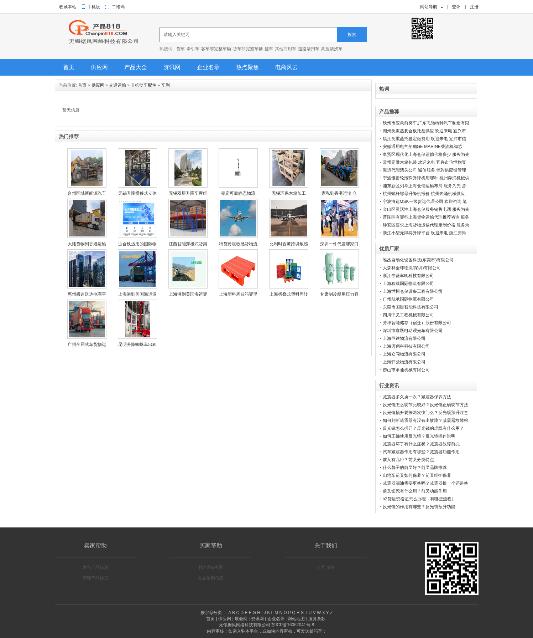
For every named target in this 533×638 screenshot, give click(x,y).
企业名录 (208, 67)
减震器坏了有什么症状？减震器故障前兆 (421, 444)
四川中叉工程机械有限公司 (408, 314)
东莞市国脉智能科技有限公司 (410, 307)
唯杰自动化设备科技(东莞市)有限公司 (418, 259)
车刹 (165, 85)
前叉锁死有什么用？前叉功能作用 (415, 491)
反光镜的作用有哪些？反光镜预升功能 (419, 506)
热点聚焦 (247, 67)
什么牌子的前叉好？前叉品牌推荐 (415, 467)
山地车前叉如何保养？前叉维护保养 (417, 475)
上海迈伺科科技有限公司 (406, 346)
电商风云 (286, 67)
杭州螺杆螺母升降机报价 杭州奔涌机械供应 (424, 193)
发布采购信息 (211, 578)
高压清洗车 (332, 48)
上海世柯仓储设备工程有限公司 (413, 291)
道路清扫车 (308, 48)
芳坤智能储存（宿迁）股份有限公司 (417, 322)
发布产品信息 (95, 567)
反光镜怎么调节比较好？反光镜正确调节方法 (425, 404)
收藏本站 (67, 6)
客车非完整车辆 (216, 48)
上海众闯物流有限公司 (404, 354)
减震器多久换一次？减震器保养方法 (417, 396)
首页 (68, 67)
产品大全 (135, 67)
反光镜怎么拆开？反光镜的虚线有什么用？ (423, 428)
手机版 (93, 6)
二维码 (118, 6)
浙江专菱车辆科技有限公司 (408, 275)
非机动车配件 (143, 85)
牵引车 (193, 48)
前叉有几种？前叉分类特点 (408, 459)
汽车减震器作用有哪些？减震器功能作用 (421, 451)
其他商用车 (285, 48)
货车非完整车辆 (248, 48)
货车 (180, 48)
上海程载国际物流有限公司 (408, 283)
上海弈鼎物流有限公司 (404, 361)
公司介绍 (325, 567)
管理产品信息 (95, 578)
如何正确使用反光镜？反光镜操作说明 (419, 436)
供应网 (99, 67)
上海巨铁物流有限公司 (404, 338)
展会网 (241, 618)
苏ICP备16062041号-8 (292, 624)
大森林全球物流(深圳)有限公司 (412, 267)
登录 (456, 6)
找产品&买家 (211, 567)
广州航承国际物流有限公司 (408, 299)
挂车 (269, 48)
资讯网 (172, 67)
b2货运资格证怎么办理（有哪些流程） (419, 498)
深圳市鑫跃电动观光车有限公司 (413, 330)
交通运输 (117, 85)
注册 (474, 6)
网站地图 (296, 618)
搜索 (352, 34)
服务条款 (316, 618)
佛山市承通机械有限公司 (406, 369)
